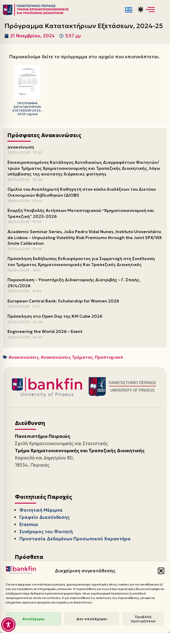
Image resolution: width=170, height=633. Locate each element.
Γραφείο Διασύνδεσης (44, 517)
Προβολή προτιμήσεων (143, 618)
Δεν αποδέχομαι (91, 619)
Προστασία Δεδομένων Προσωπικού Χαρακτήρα (75, 539)
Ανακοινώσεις (24, 357)
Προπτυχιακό (109, 357)
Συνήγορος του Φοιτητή (46, 531)
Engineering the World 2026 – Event (44, 331)
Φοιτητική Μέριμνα (41, 510)
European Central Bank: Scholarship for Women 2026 (63, 301)
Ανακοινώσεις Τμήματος (67, 357)
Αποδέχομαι (33, 619)
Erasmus (28, 524)
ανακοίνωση (20, 147)
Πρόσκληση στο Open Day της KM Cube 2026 (54, 316)
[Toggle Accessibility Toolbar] (8, 624)
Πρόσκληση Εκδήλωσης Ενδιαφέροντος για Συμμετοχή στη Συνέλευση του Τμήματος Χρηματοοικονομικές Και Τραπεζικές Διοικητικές (81, 261)
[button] (161, 571)
